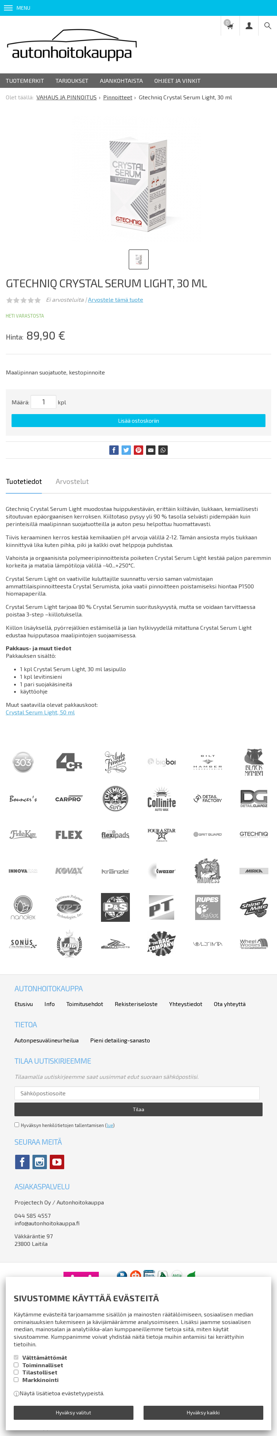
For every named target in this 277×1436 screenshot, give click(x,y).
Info (49, 1003)
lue (110, 1125)
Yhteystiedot (185, 1003)
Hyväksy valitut (73, 1412)
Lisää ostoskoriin (138, 420)
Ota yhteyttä (230, 1003)
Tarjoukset (72, 80)
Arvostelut (72, 481)
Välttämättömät (44, 1357)
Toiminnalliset (42, 1364)
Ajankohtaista (121, 80)
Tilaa (138, 1109)
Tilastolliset (39, 1372)
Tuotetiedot (24, 481)
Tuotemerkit (25, 80)
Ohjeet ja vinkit (177, 80)
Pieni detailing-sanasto (120, 1040)
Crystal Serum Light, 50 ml (40, 712)
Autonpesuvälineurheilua (46, 1040)
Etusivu (23, 1003)
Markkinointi (40, 1379)
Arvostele (115, 299)
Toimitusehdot (84, 1003)
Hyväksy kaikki (203, 1412)
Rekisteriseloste (136, 1003)
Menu (17, 8)
